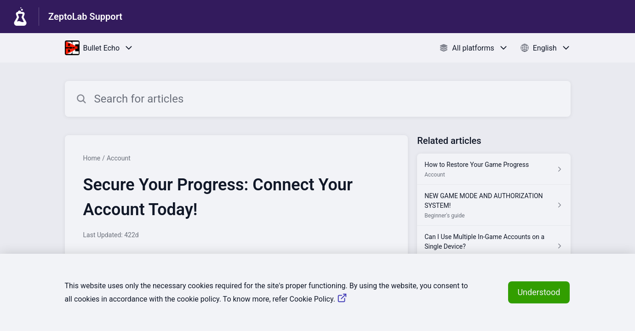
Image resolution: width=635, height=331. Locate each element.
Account (119, 158)
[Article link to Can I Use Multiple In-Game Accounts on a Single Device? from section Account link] (493, 246)
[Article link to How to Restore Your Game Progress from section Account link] (493, 169)
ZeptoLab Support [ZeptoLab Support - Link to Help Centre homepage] (85, 16)
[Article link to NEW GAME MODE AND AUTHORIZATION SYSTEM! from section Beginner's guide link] (493, 205)
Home (92, 158)
